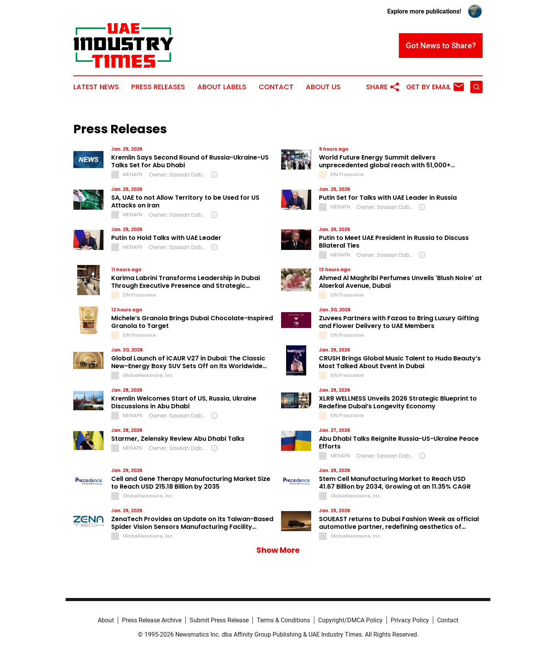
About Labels (221, 87)
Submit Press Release (219, 620)
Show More (278, 550)
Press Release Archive (151, 620)
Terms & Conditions (283, 620)
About (106, 620)
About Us (323, 87)
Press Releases (158, 87)
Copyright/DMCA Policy (350, 620)
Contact (276, 87)
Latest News (96, 87)
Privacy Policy (410, 620)
